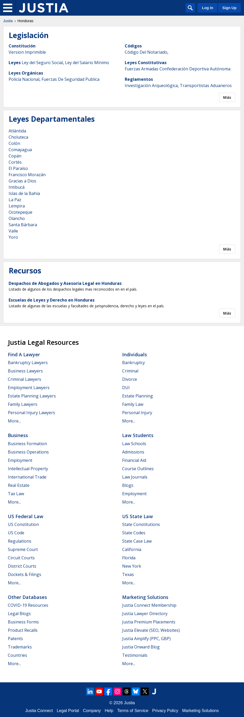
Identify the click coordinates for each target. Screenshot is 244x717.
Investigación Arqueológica (151, 85)
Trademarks (20, 647)
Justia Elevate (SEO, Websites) (151, 630)
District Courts (22, 566)
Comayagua (20, 149)
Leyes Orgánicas (26, 73)
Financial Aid (134, 460)
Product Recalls (23, 630)
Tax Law (16, 494)
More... (14, 421)
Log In (207, 8)
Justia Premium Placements (148, 622)
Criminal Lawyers (24, 379)
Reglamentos (139, 79)
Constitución (22, 46)
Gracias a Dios (22, 181)
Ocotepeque (20, 212)
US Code (16, 533)
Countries (17, 655)
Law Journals (134, 477)
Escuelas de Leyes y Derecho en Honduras (51, 300)
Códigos (133, 46)
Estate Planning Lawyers (32, 396)
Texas (128, 574)
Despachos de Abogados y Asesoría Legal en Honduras (65, 283)
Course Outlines (138, 468)
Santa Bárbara (23, 225)
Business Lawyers (25, 371)
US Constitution (23, 524)
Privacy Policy (165, 710)
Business (18, 435)
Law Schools (134, 443)
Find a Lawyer (24, 354)
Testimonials (134, 655)
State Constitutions (141, 524)
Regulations (19, 541)
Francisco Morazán (27, 174)
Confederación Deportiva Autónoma (194, 69)
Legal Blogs (19, 613)
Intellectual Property (28, 468)
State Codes (133, 533)
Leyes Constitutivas (145, 62)
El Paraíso (18, 168)
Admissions (133, 452)
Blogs (127, 485)
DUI (126, 387)
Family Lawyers (22, 404)
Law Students (137, 435)
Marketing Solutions (145, 597)
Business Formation (27, 443)
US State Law (137, 516)
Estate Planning (137, 396)
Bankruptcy (133, 362)
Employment (20, 460)
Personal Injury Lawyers (31, 412)
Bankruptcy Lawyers (28, 362)
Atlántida (17, 131)
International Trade (27, 477)
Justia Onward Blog (141, 647)
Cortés (15, 162)
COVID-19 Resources (28, 605)
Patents (15, 638)
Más (227, 97)
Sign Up (229, 8)
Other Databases (27, 597)
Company (92, 710)
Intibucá (17, 187)
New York (131, 566)
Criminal (130, 371)
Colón (14, 143)
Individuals (134, 354)
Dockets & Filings (24, 574)
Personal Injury (137, 412)
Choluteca (18, 137)
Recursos (25, 270)
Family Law (132, 404)
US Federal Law (25, 516)
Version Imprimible (27, 52)
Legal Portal (68, 710)
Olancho (17, 218)
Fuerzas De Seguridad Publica (70, 79)
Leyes (15, 62)
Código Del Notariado (146, 52)
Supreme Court (23, 549)
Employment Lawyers (29, 387)
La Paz (15, 200)
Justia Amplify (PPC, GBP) (146, 638)
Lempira (17, 206)
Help (109, 710)
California (131, 549)
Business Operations (28, 452)
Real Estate (18, 485)
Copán (15, 156)
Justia (8, 21)
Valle (13, 231)
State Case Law (137, 541)
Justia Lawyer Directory (145, 613)
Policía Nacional (24, 79)
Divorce (129, 379)
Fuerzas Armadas (141, 69)
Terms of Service (132, 710)
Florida (128, 558)
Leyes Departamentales (52, 119)
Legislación (29, 35)
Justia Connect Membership (149, 605)
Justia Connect (39, 710)
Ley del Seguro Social (42, 62)
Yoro (13, 237)
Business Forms (23, 622)
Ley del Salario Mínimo (87, 62)
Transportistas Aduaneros (206, 85)
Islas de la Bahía (24, 193)
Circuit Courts (21, 558)
